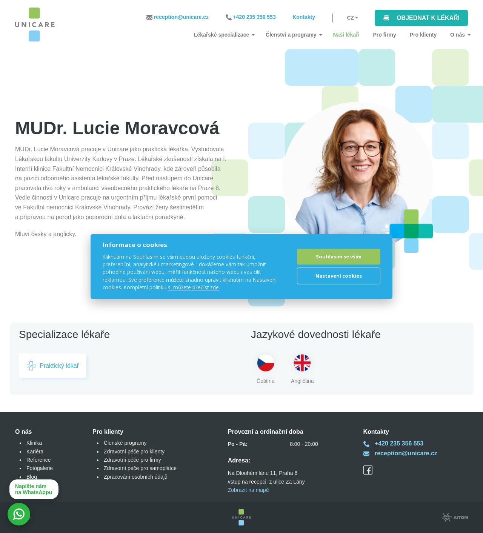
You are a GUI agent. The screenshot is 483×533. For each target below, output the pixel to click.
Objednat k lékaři (428, 18)
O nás (457, 35)
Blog (31, 477)
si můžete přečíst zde (193, 287)
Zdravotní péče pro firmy (132, 460)
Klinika (34, 443)
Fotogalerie (39, 468)
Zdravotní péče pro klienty (134, 452)
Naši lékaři (353, 35)
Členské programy (125, 443)
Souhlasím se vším (338, 256)
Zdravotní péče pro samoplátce (140, 468)
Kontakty (303, 18)
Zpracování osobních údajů (136, 477)
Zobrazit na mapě (248, 490)
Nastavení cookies (338, 275)
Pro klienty (425, 35)
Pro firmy (388, 35)
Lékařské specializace (232, 35)
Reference (38, 460)
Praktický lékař (52, 365)
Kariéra (34, 452)
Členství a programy (299, 35)
